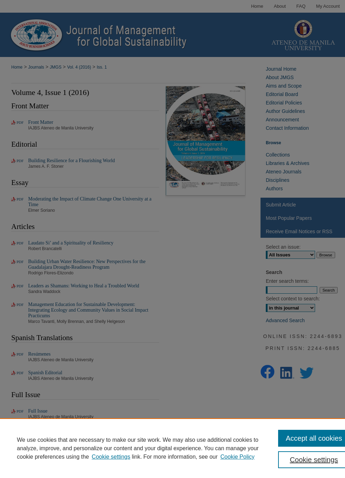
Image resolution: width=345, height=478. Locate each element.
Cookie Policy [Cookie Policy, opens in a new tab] (237, 457)
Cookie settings (111, 457)
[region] (172, 448)
